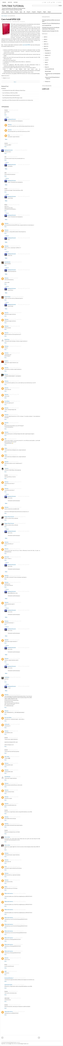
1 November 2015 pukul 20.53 (24, 180)
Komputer (39, 12)
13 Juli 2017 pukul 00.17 (13, 803)
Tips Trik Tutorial (13, 5)
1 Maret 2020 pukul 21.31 (18, 931)
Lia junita (6, 468)
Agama (7, 11)
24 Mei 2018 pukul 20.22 (15, 837)
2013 (45, 46)
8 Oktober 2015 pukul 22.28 (14, 326)
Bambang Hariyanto (12, 119)
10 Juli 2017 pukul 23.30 (13, 796)
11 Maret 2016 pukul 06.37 (14, 387)
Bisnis (11, 12)
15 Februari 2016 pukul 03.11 (14, 367)
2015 (45, 41)
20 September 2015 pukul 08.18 (17, 296)
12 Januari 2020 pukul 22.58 (18, 917)
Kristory (6, 374)
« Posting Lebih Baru (2, 1038)
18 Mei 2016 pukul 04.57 (14, 432)
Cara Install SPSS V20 (10, 19)
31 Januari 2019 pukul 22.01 (14, 880)
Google (45, 2)
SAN (5, 438)
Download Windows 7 (9, 978)
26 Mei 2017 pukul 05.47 (13, 749)
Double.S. (6, 360)
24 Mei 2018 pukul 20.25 (15, 845)
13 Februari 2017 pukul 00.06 (23, 496)
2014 (45, 44)
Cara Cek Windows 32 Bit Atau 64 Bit (10, 92)
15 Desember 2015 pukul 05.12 (15, 346)
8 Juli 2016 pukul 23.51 (13, 468)
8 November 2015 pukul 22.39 (24, 269)
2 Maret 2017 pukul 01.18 (14, 710)
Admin (6, 448)
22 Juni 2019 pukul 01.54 (12, 886)
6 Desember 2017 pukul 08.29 (18, 129)
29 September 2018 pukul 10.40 (15, 859)
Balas (6, 114)
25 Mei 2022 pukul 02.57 (13, 991)
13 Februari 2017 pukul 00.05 (23, 564)
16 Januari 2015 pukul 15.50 (14, 246)
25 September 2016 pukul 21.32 (15, 507)
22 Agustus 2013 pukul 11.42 (12, 172)
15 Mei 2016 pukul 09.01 (14, 422)
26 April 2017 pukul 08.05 (15, 724)
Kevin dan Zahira (8, 717)
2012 (45, 48)
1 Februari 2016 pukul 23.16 (14, 360)
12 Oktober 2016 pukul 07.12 (14, 548)
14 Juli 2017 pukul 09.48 (13, 810)
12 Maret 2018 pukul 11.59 (14, 823)
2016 (45, 39)
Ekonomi (16, 12)
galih (6, 971)
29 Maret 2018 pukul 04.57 (13, 830)
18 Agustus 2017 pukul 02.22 (17, 124)
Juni (46, 60)
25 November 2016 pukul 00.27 (15, 602)
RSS (49, 2)
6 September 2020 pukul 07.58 (15, 957)
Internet (28, 12)
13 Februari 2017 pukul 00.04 (23, 666)
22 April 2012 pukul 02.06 (13, 110)
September (47, 53)
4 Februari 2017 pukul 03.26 (14, 677)
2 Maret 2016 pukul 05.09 (13, 374)
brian (9, 135)
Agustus (47, 55)
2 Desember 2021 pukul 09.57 (18, 984)
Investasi (33, 12)
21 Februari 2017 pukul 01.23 (14, 694)
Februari (47, 81)
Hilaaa (6, 886)
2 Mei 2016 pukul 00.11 (13, 414)
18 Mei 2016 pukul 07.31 (11, 438)
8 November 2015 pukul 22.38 (24, 237)
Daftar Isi (16, 2)
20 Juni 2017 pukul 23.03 (15, 776)
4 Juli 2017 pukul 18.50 (13, 783)
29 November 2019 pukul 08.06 (19, 893)
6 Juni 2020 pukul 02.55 (18, 937)
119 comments (22, 21)
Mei (46, 62)
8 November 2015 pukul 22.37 (24, 196)
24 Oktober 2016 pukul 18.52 (15, 556)
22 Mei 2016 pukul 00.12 (12, 448)
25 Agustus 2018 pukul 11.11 (14, 853)
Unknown (10, 124)
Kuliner (44, 12)
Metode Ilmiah (48, 71)
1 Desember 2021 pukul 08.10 (20, 978)
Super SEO (3, 1043)
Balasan (7, 117)
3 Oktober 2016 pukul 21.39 (19, 523)
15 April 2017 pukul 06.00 (17, 717)
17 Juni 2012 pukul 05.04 (13, 143)
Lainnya (49, 12)
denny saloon (7, 837)
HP (24, 12)
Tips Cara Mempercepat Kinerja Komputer (11, 95)
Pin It (15, 81)
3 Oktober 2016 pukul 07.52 (19, 516)
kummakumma (7, 262)
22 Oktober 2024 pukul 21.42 (19, 1011)
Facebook (59, 2)
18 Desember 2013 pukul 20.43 (15, 223)
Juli (46, 57)
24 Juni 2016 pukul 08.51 (14, 461)
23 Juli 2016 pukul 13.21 (13, 475)
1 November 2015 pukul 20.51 (24, 119)
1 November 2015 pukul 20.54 (24, 164)
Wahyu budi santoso (9, 893)
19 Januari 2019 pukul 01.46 (14, 873)
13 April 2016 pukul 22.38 (14, 394)
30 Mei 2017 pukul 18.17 (14, 756)
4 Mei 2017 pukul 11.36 (13, 731)
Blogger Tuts (11, 1043)
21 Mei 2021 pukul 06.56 (12, 971)
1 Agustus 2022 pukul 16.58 (15, 998)
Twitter (54, 2)
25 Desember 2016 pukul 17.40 (15, 621)
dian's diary (7, 756)
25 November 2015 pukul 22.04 (16, 339)
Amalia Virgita (7, 296)
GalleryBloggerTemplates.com (23, 1043)
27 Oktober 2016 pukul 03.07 (14, 575)
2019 (45, 36)
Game (20, 12)
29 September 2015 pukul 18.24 (15, 312)
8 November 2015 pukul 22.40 (24, 304)
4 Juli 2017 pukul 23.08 (13, 790)
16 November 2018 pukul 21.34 (13, 866)
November (47, 50)
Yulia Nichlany (7, 776)
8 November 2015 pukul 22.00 (15, 332)
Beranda (4, 2)
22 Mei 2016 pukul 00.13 (12, 455)
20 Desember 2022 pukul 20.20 (14, 1004)
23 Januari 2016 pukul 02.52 (14, 352)
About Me (10, 2)
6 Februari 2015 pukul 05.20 (16, 262)
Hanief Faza (7, 339)
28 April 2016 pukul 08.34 (14, 407)
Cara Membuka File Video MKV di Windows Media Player (13, 90)
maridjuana (7, 677)
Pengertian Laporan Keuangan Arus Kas (50, 30)
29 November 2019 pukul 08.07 (19, 909)
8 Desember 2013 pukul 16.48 (13, 204)
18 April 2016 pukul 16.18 (15, 401)
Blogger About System (9, 516)
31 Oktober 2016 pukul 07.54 (14, 582)
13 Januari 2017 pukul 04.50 (14, 658)
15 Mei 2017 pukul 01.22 (13, 737)
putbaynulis (7, 724)
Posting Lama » (39, 1038)
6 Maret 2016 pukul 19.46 (14, 381)
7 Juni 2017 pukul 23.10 (13, 763)
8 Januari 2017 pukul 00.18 (14, 639)
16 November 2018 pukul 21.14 (16, 135)
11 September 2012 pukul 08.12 (21, 150)
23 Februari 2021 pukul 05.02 (13, 964)
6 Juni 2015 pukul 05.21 (13, 278)
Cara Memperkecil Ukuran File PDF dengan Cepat (12, 97)
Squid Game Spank (8, 984)
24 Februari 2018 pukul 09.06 (14, 816)
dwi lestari (7, 556)
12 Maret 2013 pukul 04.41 (12, 156)
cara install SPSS (26, 44)
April (46, 64)
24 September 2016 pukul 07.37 (15, 481)
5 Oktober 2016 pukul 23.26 (14, 542)
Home (3, 11)
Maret (46, 67)
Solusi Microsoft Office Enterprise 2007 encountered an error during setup (17, 100)
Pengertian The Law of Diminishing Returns (51, 23)
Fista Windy (7, 401)
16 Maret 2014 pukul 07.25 (14, 230)
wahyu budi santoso (9, 1011)
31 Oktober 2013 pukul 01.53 (13, 188)
